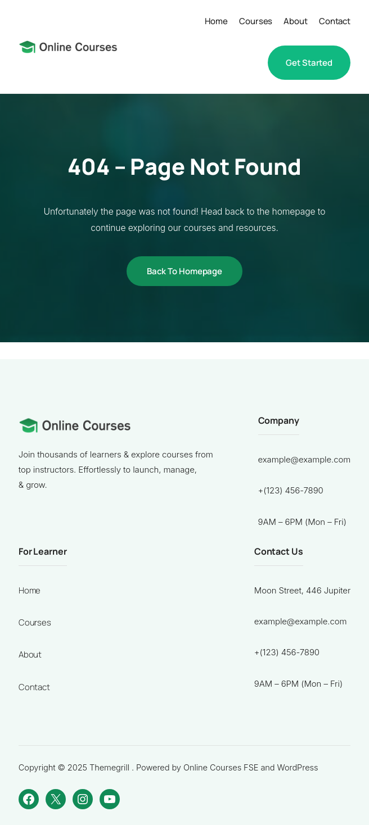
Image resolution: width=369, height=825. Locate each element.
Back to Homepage (184, 270)
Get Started (309, 62)
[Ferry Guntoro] (68, 47)
